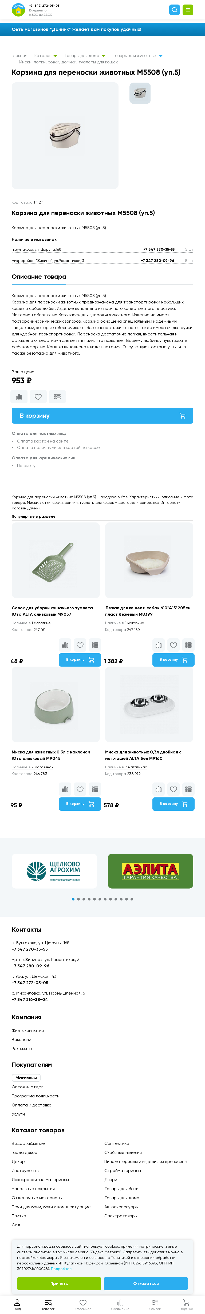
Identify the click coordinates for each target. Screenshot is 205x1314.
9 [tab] (116, 899)
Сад (16, 1224)
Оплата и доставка (32, 1105)
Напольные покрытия (33, 1188)
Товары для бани (121, 1188)
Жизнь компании (28, 1030)
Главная (19, 55)
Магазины (26, 1077)
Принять (59, 1283)
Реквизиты (22, 1048)
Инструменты (25, 1170)
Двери (110, 1179)
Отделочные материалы (37, 1197)
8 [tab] (110, 899)
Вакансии (21, 1039)
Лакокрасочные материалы (40, 1179)
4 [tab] (89, 899)
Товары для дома (84, 55)
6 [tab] (99, 899)
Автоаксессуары (121, 1206)
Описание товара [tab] (39, 276)
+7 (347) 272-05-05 (44, 5)
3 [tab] (83, 899)
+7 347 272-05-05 (30, 982)
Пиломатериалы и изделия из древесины (145, 1161)
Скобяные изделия (123, 1152)
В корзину (102, 415)
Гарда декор (24, 1152)
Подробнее (61, 1269)
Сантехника (116, 1143)
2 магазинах (32, 767)
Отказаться (146, 1283)
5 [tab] (94, 899)
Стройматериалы (122, 1170)
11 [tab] (126, 899)
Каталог (45, 55)
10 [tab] (121, 899)
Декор (18, 1161)
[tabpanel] (54, 871)
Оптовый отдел (28, 1086)
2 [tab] (78, 899)
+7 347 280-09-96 (157, 260)
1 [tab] (73, 899)
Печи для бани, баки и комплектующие (51, 1206)
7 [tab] (105, 899)
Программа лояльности (36, 1095)
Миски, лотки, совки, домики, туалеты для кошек (68, 61)
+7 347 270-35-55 (159, 249)
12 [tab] (132, 899)
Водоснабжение (28, 1143)
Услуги (18, 1114)
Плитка (19, 1215)
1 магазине (31, 623)
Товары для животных (138, 55)
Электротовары (120, 1215)
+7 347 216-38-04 (30, 999)
